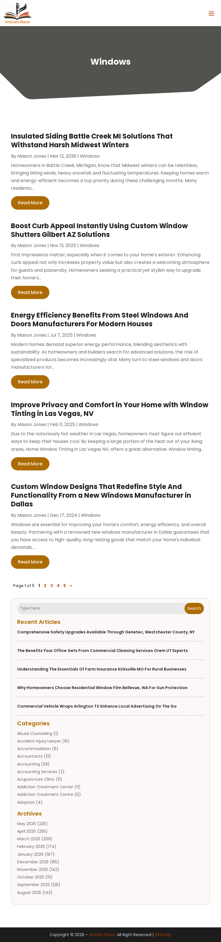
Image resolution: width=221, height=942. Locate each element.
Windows (90, 156)
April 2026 (26, 831)
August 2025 (29, 892)
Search (194, 608)
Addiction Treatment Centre (45, 794)
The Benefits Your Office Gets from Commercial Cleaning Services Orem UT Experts (102, 650)
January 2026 (30, 854)
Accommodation (34, 748)
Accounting (28, 764)
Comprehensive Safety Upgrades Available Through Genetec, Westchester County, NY (106, 632)
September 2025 (33, 884)
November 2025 (32, 869)
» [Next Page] (71, 585)
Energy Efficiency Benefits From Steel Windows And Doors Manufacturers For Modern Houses (99, 320)
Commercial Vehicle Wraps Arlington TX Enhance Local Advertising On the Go (97, 706)
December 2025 (33, 862)
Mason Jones (31, 156)
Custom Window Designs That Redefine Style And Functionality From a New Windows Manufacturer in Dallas (101, 495)
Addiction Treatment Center (45, 787)
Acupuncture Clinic (36, 779)
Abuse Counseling (34, 733)
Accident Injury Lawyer (39, 741)
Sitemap (163, 935)
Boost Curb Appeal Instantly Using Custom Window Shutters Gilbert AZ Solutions (99, 230)
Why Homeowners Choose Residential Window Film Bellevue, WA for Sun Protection (102, 687)
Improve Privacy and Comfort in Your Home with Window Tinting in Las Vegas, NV (109, 409)
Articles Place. (102, 935)
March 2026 (28, 839)
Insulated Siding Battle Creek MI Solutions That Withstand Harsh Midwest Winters (92, 141)
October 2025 (30, 877)
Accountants (30, 756)
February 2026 (31, 846)
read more (30, 203)
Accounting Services (37, 772)
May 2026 (26, 823)
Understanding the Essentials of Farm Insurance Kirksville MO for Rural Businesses (101, 669)
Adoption (26, 802)
